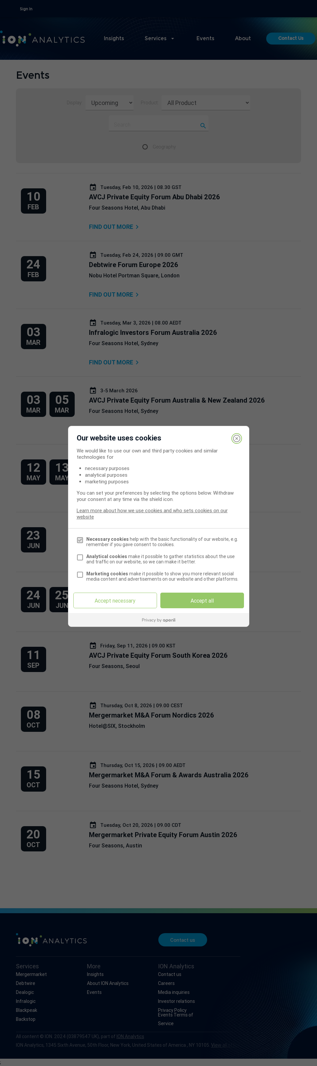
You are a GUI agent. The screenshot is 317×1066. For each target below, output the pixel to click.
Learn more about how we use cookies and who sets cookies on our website (152, 513)
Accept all (202, 600)
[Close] (237, 438)
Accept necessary (115, 600)
